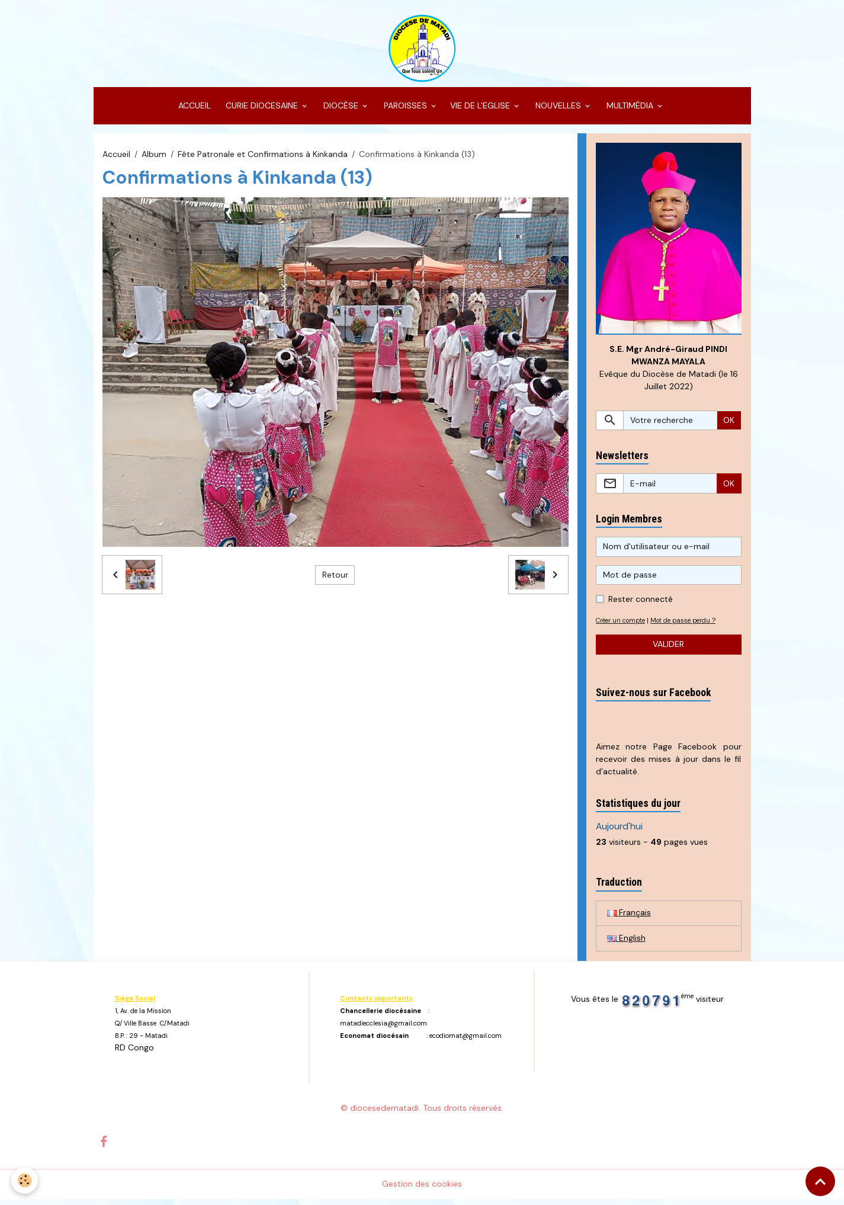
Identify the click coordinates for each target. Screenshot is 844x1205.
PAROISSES (405, 110)
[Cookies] (25, 1180)
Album (154, 158)
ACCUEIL (193, 110)
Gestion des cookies (422, 1189)
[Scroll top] (820, 1181)
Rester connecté (640, 604)
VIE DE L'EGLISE (481, 110)
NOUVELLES (558, 110)
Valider (668, 650)
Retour (335, 579)
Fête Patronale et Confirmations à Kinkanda (263, 158)
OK (728, 425)
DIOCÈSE (341, 110)
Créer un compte (623, 625)
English (626, 943)
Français (629, 918)
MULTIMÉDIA (630, 110)
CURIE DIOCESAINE (261, 110)
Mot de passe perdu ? (691, 625)
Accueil (116, 158)
